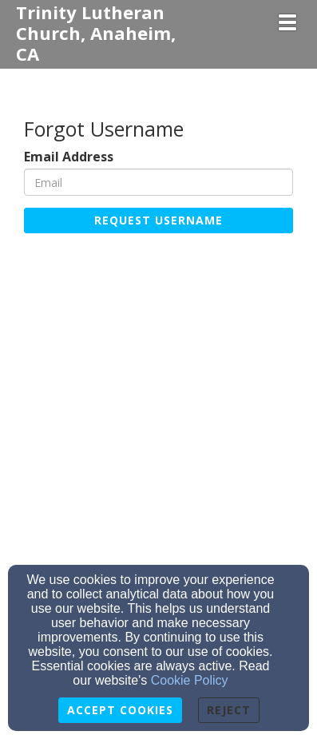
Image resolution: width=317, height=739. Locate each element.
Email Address (68, 157)
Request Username (158, 220)
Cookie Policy (189, 680)
